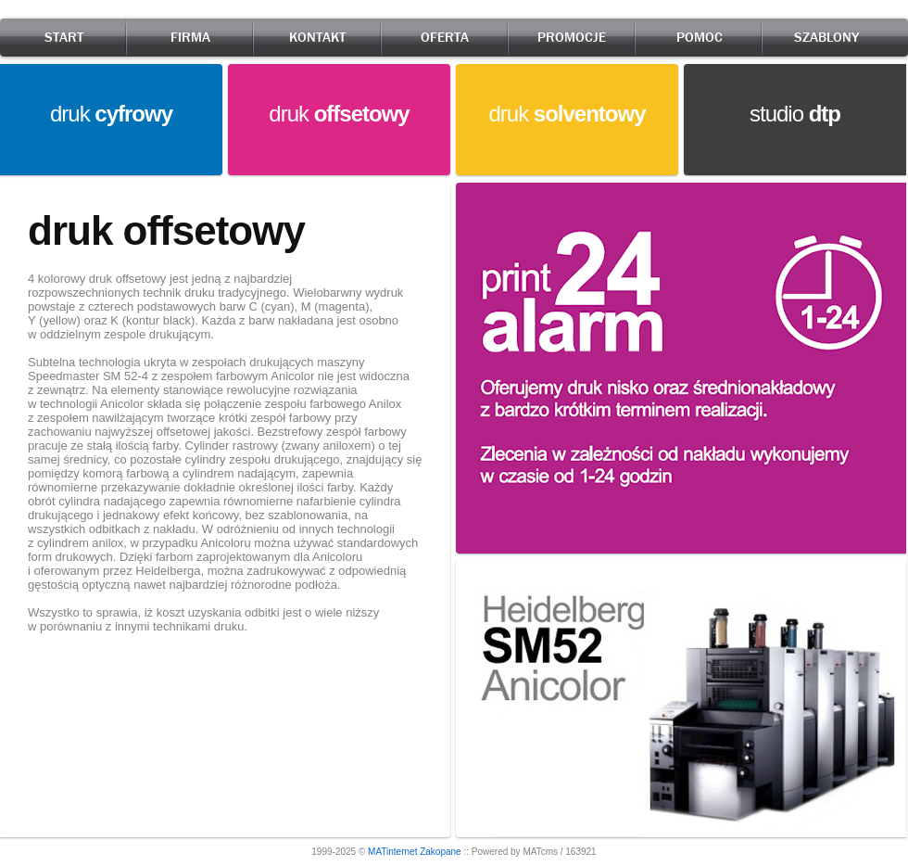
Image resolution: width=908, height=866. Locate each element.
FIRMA (190, 37)
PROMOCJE (571, 37)
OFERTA (445, 37)
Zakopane (440, 852)
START (63, 37)
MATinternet (392, 852)
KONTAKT (317, 37)
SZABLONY (826, 37)
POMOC (699, 37)
